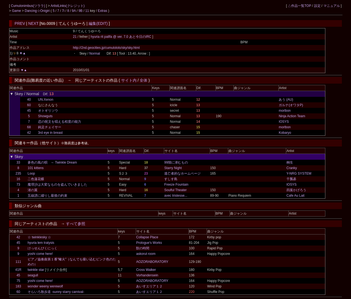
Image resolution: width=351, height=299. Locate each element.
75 (18, 281)
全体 (143, 80)
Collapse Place (147, 237)
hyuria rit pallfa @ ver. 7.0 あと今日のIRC (121, 37)
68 (29, 127)
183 (18, 286)
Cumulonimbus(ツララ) (28, 6)
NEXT (33, 23)
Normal (94, 53)
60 (29, 105)
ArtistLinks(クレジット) (67, 6)
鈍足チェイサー (49, 127)
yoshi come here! (40, 254)
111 (18, 262)
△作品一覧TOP (299, 6)
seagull (33, 275)
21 (74, 37)
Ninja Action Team (292, 116)
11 (87, 11)
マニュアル (331, 6)
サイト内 (129, 80)
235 (18, 173)
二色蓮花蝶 (36, 179)
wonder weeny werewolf (45, 286)
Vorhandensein (147, 275)
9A (74, 11)
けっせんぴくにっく (42, 248)
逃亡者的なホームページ (182, 173)
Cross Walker (146, 270)
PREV (20, 23)
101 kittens (36, 168)
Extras (102, 11)
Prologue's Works (149, 243)
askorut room (145, 254)
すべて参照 (75, 223)
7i (63, 11)
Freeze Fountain (176, 184)
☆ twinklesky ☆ (39, 237)
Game (17, 11)
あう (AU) (286, 100)
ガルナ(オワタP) (291, 105)
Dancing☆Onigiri (38, 11)
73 (18, 184)
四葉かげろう (296, 190)
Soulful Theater (175, 190)
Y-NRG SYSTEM (298, 173)
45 (29, 111)
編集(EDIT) (98, 23)
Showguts (45, 116)
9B (80, 11)
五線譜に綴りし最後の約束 (47, 195)
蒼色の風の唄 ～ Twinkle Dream (52, 162)
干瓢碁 (291, 179)
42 (29, 133)
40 (29, 100)
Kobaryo (285, 133)
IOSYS (284, 122)
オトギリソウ (48, 111)
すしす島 (170, 179)
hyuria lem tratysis (41, 243)
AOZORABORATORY (152, 262)
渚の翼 (33, 190)
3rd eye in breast (50, 133)
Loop (31, 173)
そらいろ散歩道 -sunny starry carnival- (56, 292)
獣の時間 (142, 248)
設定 (317, 6)
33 (18, 162)
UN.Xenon (45, 100)
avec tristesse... (175, 195)
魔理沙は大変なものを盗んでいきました (57, 184)
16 (18, 179)
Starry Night (173, 168)
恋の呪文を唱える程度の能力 (59, 122)
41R (18, 270)
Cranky (291, 168)
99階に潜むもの (176, 162)
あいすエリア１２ (149, 286)
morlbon (285, 111)
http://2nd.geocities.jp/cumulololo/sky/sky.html (106, 48)
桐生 (289, 162)
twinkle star (36, 270)
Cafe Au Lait (295, 195)
